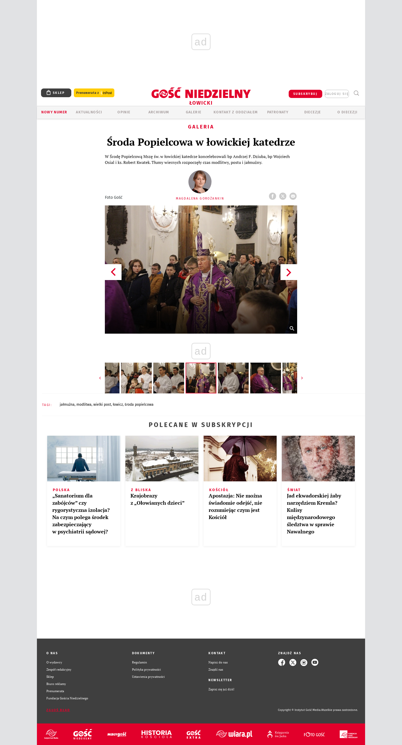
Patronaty (278, 112)
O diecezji (347, 112)
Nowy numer (54, 112)
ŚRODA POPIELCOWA (139, 404)
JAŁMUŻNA (67, 404)
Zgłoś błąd (58, 710)
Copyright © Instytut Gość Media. (299, 710)
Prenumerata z (94, 93)
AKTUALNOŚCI (89, 112)
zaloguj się (337, 94)
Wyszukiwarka (356, 93)
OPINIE (123, 112)
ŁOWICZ (118, 404)
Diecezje (312, 112)
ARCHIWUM (158, 112)
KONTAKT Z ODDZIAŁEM (236, 112)
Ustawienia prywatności (148, 677)
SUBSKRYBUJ (305, 94)
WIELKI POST (102, 404)
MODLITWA (84, 404)
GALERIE (194, 112)
